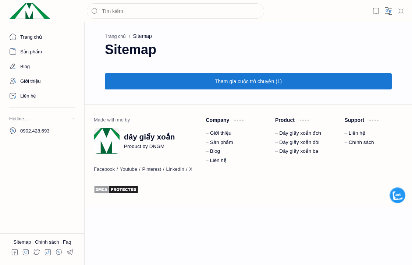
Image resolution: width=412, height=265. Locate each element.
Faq (67, 242)
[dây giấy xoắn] (29, 11)
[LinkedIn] (175, 169)
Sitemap (23, 242)
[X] (190, 169)
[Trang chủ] (42, 36)
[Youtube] (128, 169)
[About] (42, 51)
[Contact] (42, 95)
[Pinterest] (151, 169)
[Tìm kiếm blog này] (175, 11)
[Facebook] (104, 169)
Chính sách (47, 242)
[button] (375, 11)
